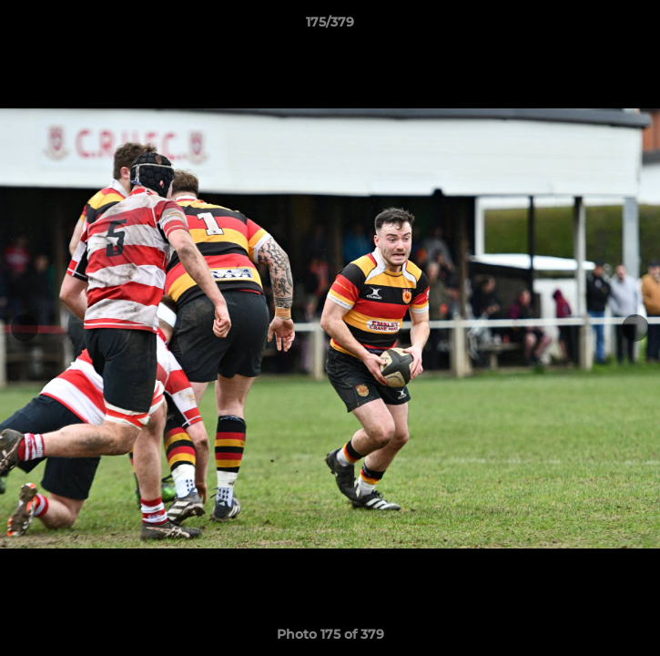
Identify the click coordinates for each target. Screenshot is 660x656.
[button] (638, 26)
